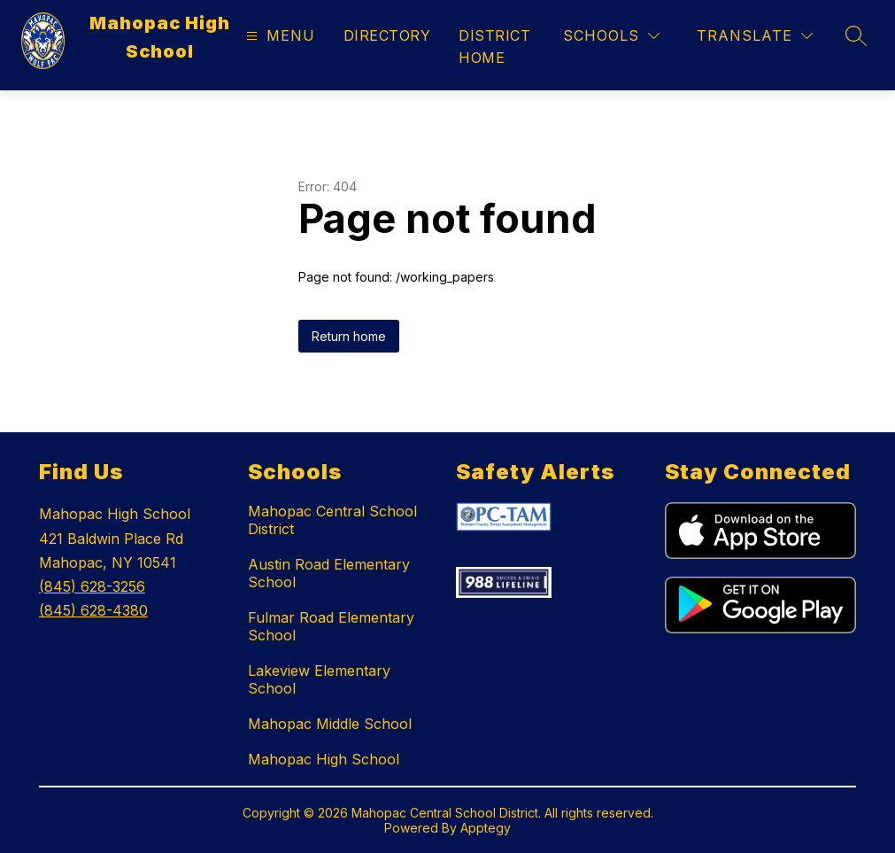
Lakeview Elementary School (319, 679)
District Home (494, 46)
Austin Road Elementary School (329, 573)
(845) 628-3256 (92, 586)
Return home (349, 336)
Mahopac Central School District (332, 520)
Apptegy (485, 827)
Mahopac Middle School (330, 724)
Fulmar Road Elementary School (331, 626)
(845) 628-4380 (93, 610)
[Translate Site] (754, 36)
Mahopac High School (323, 759)
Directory (386, 35)
